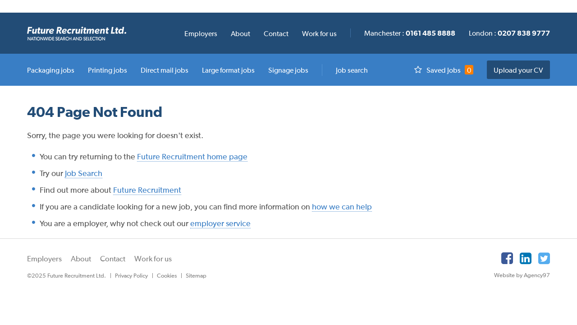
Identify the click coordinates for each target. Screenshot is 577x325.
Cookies (167, 275)
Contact (112, 258)
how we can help (342, 206)
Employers (44, 258)
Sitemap (196, 275)
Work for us (153, 258)
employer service (220, 223)
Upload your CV (518, 70)
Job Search (83, 173)
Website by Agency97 (522, 275)
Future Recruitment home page (192, 156)
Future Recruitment (147, 190)
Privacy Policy (131, 275)
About (81, 258)
